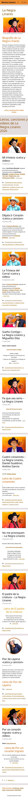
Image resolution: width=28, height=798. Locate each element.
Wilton (12, 178)
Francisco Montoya (12, 226)
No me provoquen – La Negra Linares (13, 534)
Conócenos (15, 788)
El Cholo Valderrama (18, 696)
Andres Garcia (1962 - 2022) (10, 502)
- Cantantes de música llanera (13, 182)
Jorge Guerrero (11, 743)
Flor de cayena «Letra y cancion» (12, 660)
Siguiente (11, 780)
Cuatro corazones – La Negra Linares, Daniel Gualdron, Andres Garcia (14, 461)
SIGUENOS (18, 790)
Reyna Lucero (17, 698)
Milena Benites (15, 770)
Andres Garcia (11, 474)
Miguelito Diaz (15, 370)
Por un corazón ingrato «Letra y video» (11, 732)
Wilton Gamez (14, 189)
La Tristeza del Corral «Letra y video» (11, 273)
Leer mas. (19, 178)
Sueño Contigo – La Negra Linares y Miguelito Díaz (13, 335)
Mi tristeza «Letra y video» (13, 159)
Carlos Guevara (6, 696)
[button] (18, 2)
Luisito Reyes (13, 305)
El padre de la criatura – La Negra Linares (14, 597)
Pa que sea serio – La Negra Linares (13, 399)
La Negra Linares (14, 174)
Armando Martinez (7, 185)
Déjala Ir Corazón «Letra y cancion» (12, 216)
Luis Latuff (5, 305)
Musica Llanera (8, 2)
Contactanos (10, 790)
